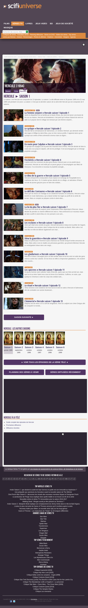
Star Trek (43, 519)
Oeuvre (8, 91)
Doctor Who (43, 535)
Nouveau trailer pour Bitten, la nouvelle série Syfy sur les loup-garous (43, 509)
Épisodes (23, 90)
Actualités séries (23, 35)
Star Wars (43, 516)
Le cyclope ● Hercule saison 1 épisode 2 (43, 128)
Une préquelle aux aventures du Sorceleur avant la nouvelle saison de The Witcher (43, 492)
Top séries (72, 35)
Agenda (73, 37)
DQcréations (34, 599)
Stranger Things (43, 555)
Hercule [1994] (14, 86)
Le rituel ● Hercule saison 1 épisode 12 (42, 285)
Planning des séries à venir (24, 372)
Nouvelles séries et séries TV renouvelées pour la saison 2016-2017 (43, 499)
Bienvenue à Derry (43, 548)
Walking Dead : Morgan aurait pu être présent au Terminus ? (43, 501)
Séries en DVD (49, 35)
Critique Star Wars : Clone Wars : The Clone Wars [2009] (43, 584)
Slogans (66, 37)
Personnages (28, 37)
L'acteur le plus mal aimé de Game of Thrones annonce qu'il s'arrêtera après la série (43, 506)
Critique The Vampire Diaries (43, 589)
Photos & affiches (40, 37)
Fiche (16, 91)
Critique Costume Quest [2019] (43, 577)
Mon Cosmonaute (43, 560)
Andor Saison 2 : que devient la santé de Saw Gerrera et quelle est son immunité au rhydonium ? (43, 490)
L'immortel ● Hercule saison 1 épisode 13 (44, 301)
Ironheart (43, 564)
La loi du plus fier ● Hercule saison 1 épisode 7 (46, 207)
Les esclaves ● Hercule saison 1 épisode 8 (44, 222)
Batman (43, 521)
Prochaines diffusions (13, 425)
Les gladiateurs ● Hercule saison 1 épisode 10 (46, 254)
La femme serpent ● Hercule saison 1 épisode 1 (47, 112)
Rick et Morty (43, 562)
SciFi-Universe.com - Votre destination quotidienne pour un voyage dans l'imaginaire (22, 6)
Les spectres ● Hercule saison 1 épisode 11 (45, 269)
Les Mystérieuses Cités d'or (43, 557)
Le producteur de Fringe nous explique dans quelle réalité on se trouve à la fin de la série (43, 497)
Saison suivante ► (24, 317)
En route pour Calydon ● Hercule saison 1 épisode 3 (48, 144)
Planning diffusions (36, 35)
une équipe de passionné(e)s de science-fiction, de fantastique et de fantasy (56, 469)
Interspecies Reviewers (43, 553)
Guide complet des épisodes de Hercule (20, 422)
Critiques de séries (9, 35)
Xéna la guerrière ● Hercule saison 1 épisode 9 (46, 238)
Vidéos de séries (61, 35)
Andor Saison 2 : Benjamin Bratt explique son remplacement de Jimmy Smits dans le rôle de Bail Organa (43, 504)
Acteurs (19, 37)
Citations (50, 37)
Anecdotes (58, 37)
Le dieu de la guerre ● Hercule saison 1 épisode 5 (47, 175)
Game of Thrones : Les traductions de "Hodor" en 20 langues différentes (43, 511)
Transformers (43, 526)
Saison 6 (60, 347)
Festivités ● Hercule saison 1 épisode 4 (43, 159)
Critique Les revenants (43, 591)
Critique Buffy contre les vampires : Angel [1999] (43, 575)
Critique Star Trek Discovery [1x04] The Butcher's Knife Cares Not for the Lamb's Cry (43, 580)
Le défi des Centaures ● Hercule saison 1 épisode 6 (48, 191)
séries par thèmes (9, 37)
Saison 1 (8, 347)
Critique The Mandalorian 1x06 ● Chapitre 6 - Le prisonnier (43, 582)
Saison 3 (29, 347)
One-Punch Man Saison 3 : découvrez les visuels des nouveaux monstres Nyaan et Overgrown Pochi (43, 494)
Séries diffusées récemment (65, 372)
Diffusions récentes (12, 428)
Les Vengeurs (43, 531)
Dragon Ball (43, 533)
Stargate (43, 538)
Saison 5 (50, 347)
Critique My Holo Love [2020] (43, 572)
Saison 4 (39, 347)
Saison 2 (18, 347)
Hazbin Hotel (43, 550)
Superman (43, 528)
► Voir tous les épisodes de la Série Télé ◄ (44, 362)
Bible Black (43, 543)
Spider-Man (43, 524)
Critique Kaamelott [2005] (43, 570)
